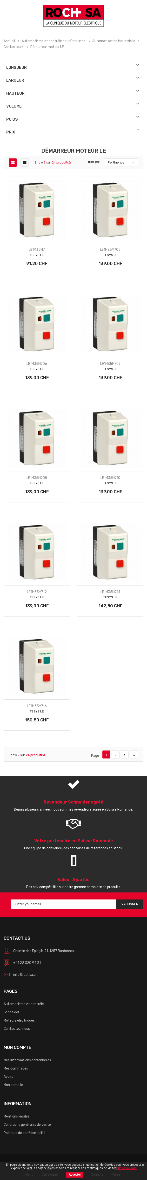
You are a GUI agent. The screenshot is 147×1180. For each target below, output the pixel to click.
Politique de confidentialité (25, 1133)
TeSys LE (37, 255)
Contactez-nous (17, 1029)
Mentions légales (16, 1116)
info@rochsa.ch (25, 975)
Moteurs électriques (19, 1020)
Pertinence (116, 162)
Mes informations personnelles (27, 1060)
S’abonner (129, 904)
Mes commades (16, 1068)
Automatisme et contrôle (24, 1004)
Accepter (75, 1174)
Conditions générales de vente (27, 1125)
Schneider (11, 1012)
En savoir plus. (127, 1168)
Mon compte (13, 1085)
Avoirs (8, 1077)
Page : (95, 756)
